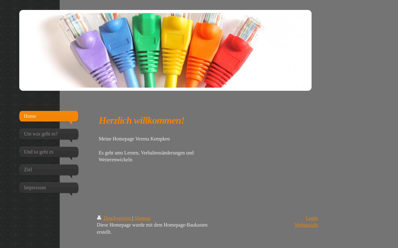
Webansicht (306, 224)
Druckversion (114, 218)
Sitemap (142, 218)
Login (312, 218)
